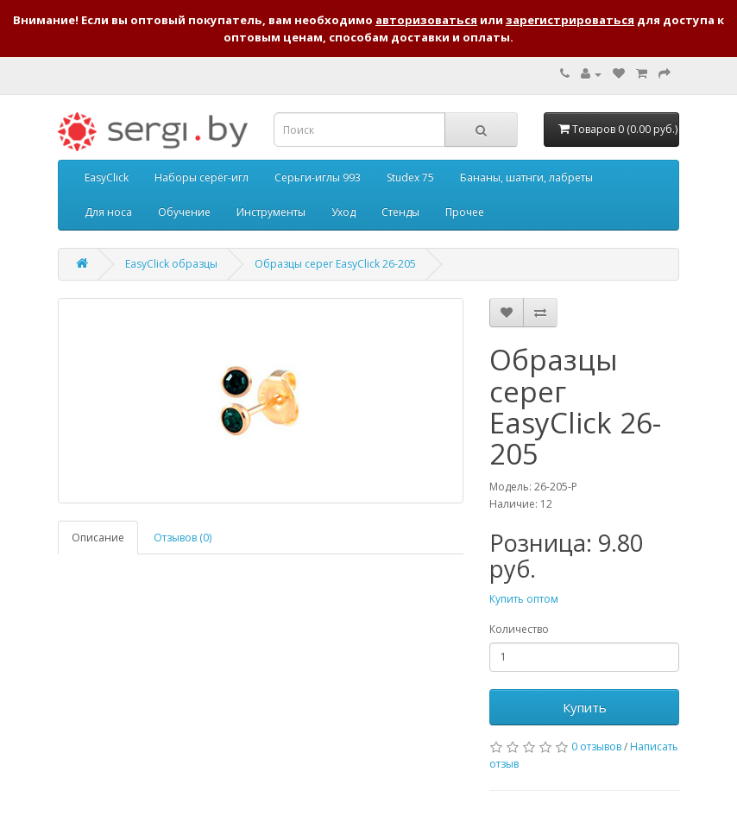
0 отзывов (596, 746)
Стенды (400, 212)
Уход (343, 212)
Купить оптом (523, 598)
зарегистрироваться (570, 20)
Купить (585, 707)
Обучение (184, 212)
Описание (98, 537)
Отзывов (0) (182, 537)
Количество (519, 629)
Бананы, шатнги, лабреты (526, 177)
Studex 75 (410, 177)
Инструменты (271, 212)
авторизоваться (426, 20)
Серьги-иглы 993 (317, 177)
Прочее (464, 212)
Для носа (108, 212)
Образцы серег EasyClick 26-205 (335, 263)
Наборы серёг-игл (201, 177)
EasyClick (107, 177)
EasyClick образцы (171, 263)
